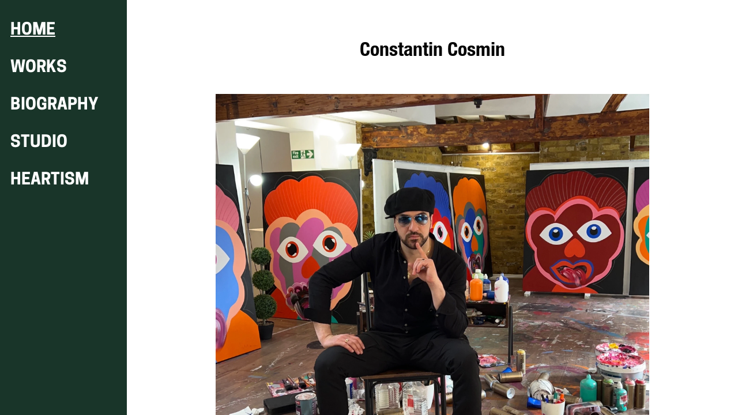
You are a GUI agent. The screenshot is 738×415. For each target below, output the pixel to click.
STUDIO (38, 142)
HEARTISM (49, 180)
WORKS (38, 67)
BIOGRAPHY (54, 105)
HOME (32, 30)
